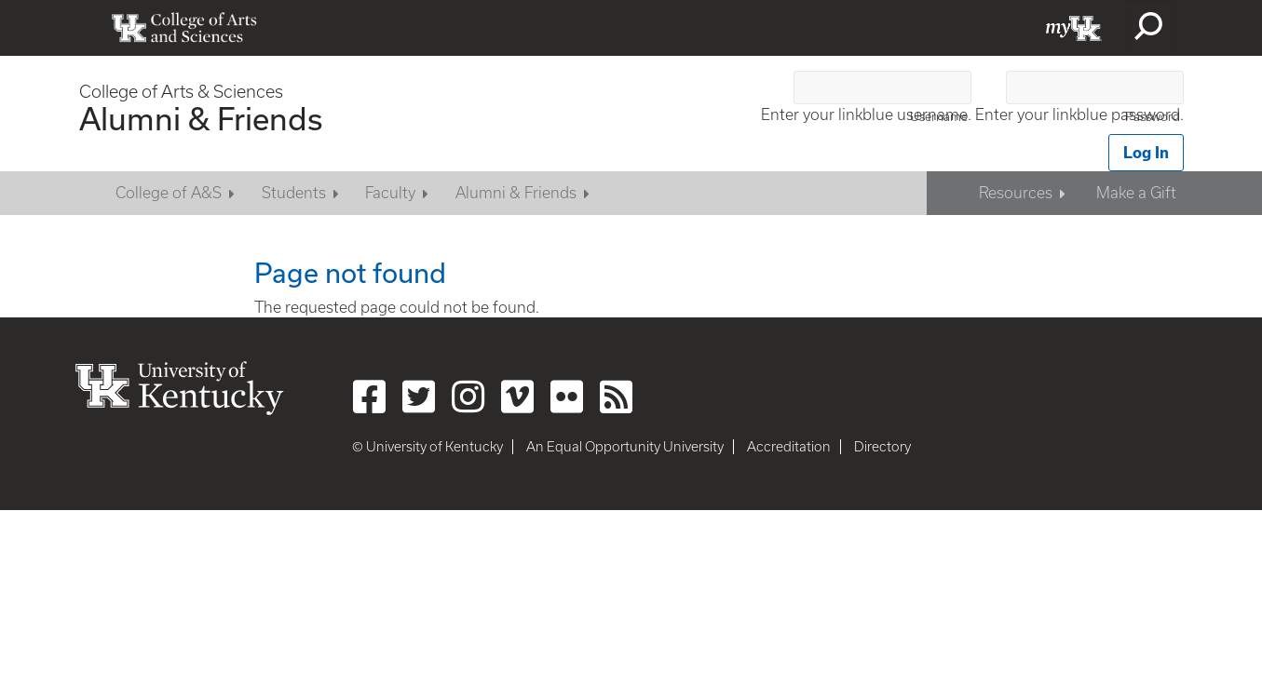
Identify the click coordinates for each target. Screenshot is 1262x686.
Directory (882, 446)
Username (939, 117)
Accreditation (789, 446)
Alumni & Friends (200, 118)
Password (1152, 117)
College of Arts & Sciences (181, 91)
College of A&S (168, 192)
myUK (1074, 28)
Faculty (390, 192)
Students (294, 192)
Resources (1015, 192)
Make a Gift (1136, 192)
